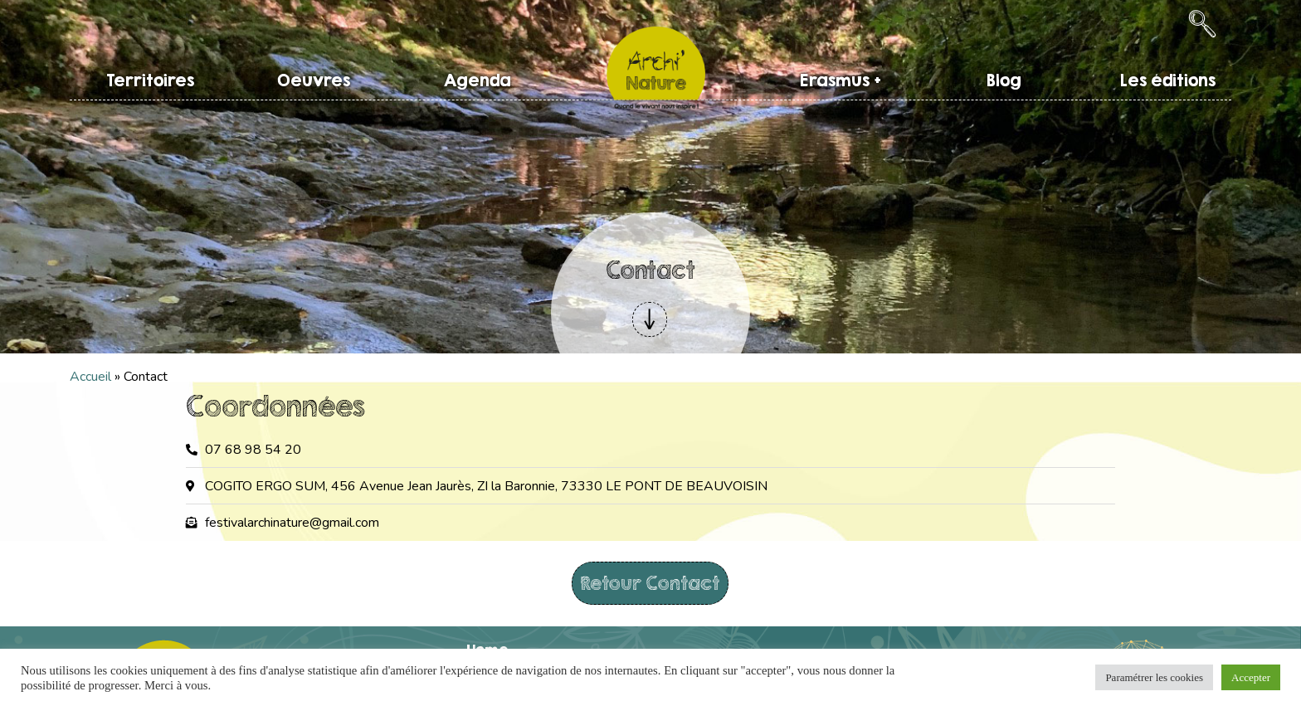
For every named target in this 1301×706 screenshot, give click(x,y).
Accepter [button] (1250, 677)
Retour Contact (650, 582)
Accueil (90, 377)
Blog (1004, 80)
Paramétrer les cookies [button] (1154, 677)
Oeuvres (313, 80)
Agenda (477, 80)
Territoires (150, 80)
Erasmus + (840, 80)
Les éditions (1168, 80)
